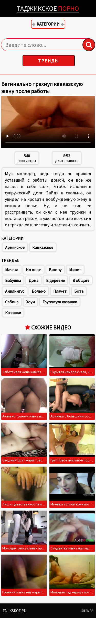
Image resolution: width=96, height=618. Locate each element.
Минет (75, 269)
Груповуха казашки (59, 301)
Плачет (60, 291)
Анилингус (14, 291)
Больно (39, 291)
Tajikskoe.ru (14, 610)
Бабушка (13, 280)
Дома (33, 280)
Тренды (48, 61)
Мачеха (11, 269)
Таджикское (48, 8)
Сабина (11, 301)
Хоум (30, 301)
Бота (78, 291)
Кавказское (42, 247)
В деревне (55, 280)
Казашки (13, 312)
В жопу (55, 269)
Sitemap (87, 611)
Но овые (33, 269)
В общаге (80, 280)
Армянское (15, 247)
